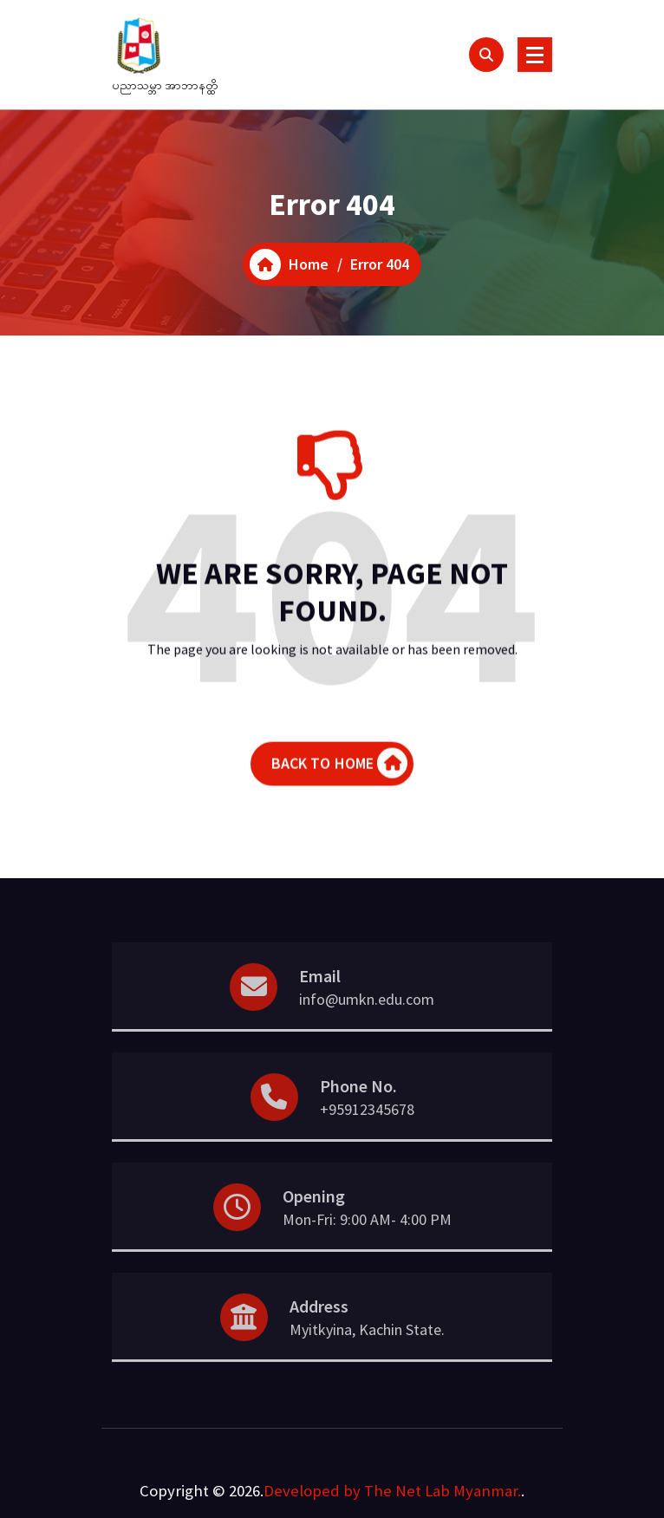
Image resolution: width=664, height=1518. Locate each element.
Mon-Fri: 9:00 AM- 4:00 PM (367, 1245)
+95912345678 (367, 1135)
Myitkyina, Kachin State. (367, 1355)
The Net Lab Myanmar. (442, 1491)
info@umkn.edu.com (366, 1025)
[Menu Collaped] (535, 54)
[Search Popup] (486, 54)
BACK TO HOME (339, 778)
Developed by (312, 1491)
